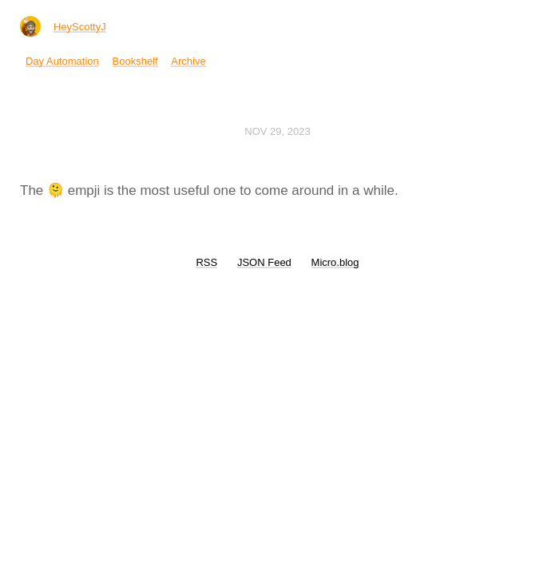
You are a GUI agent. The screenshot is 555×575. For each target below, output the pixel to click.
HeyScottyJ (80, 27)
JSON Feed (264, 262)
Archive (188, 61)
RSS (206, 262)
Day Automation (62, 61)
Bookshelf (135, 61)
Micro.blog (335, 262)
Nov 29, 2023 (277, 131)
